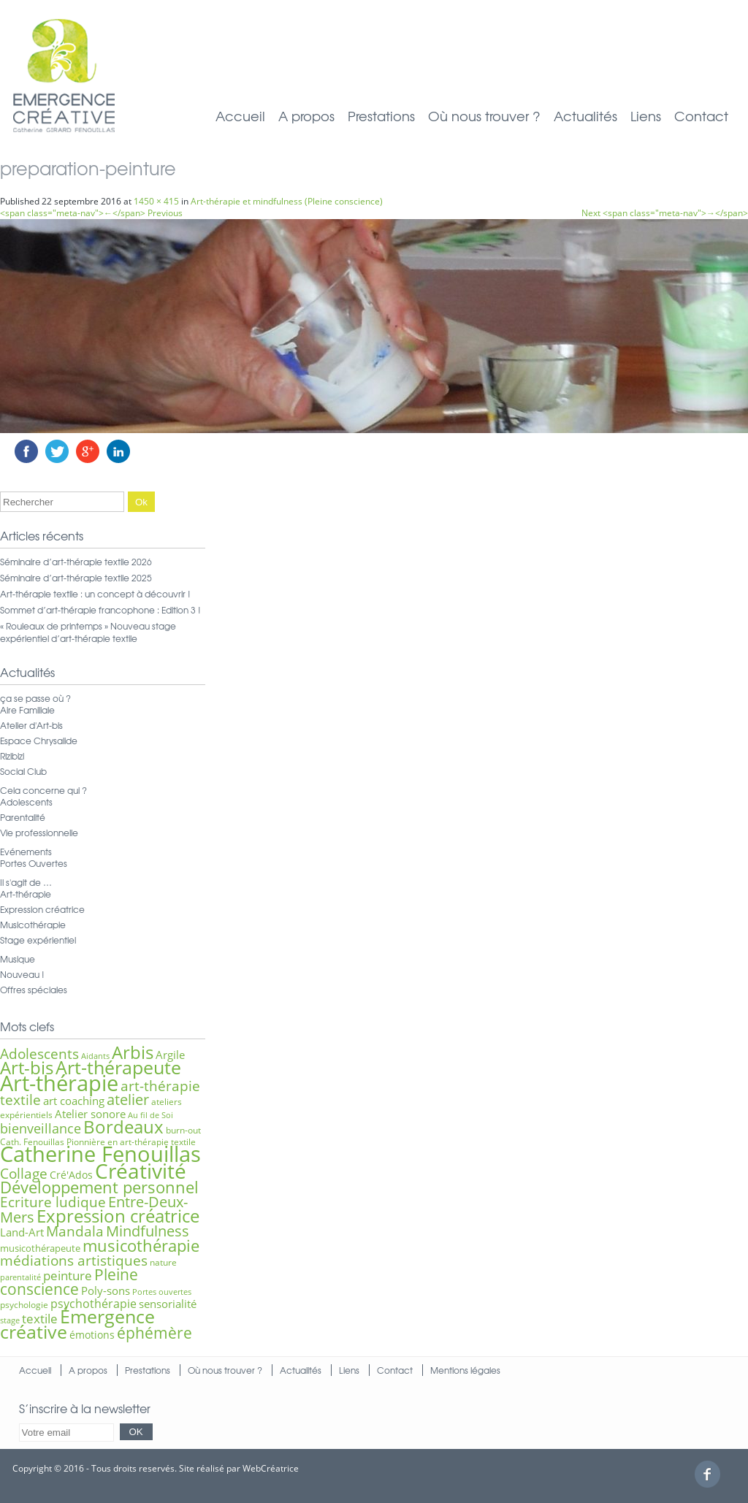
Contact (701, 116)
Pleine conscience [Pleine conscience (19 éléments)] (69, 1281)
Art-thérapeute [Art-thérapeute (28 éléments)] (118, 1067)
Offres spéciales (33, 989)
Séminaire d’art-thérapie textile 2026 (76, 561)
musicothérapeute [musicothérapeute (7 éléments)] (40, 1248)
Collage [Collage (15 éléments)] (23, 1173)
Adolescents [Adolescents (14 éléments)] (39, 1053)
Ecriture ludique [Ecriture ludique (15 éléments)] (53, 1202)
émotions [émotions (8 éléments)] (92, 1335)
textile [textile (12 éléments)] (40, 1318)
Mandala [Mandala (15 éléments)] (75, 1231)
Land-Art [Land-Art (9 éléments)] (22, 1232)
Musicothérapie (33, 924)
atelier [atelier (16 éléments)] (128, 1099)
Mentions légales (465, 1370)
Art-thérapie (25, 894)
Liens (645, 116)
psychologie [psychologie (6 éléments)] (24, 1305)
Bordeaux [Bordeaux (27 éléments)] (123, 1126)
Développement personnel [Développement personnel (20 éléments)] (99, 1187)
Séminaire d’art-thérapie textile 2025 (76, 577)
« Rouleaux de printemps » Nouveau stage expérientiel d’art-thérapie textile (88, 632)
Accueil (240, 116)
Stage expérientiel (38, 940)
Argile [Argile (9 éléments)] (170, 1054)
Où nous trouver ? (484, 116)
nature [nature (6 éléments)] (163, 1262)
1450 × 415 (156, 201)
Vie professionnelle (39, 832)
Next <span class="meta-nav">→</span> (664, 213)
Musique (17, 959)
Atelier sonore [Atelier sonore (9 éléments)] (90, 1113)
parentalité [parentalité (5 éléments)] (20, 1277)
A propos (306, 116)
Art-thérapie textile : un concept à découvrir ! (95, 593)
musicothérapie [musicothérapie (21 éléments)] (141, 1245)
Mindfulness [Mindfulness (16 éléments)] (147, 1231)
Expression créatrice (42, 909)
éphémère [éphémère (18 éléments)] (154, 1333)
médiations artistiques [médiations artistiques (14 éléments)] (74, 1260)
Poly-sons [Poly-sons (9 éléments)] (105, 1290)
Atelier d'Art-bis (31, 725)
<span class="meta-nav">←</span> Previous (91, 213)
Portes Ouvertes (33, 863)
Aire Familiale (27, 710)
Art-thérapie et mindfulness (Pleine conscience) (287, 201)
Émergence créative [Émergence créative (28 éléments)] (77, 1324)
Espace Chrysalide (38, 740)
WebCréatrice (271, 1468)
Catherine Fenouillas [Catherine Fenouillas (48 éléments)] (100, 1154)
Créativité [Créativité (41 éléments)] (140, 1171)
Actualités (585, 116)
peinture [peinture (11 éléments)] (67, 1275)
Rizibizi (12, 756)
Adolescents (26, 802)
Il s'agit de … (26, 882)
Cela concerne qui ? (43, 790)
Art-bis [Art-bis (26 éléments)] (26, 1067)
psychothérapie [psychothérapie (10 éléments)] (93, 1304)
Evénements (26, 851)
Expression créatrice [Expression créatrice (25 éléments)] (118, 1216)
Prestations (381, 116)
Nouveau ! (22, 974)
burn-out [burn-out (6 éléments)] (183, 1130)
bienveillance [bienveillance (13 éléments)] (40, 1128)
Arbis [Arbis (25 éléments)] (132, 1052)
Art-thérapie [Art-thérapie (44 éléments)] (59, 1083)
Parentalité (22, 817)
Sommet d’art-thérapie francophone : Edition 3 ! (100, 609)
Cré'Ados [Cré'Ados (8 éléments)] (71, 1175)
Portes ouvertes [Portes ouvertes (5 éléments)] (161, 1292)
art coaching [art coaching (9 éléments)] (73, 1100)
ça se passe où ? (35, 698)
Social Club (23, 771)
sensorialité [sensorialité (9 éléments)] (167, 1303)
